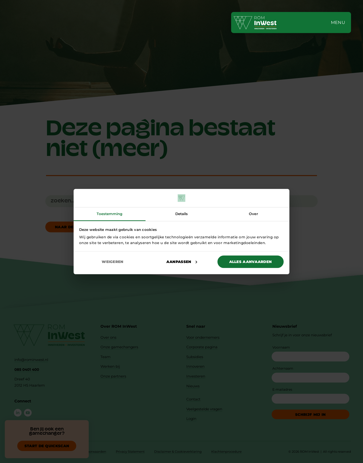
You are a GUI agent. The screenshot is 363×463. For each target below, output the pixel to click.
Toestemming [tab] (109, 213)
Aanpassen (181, 261)
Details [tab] (181, 213)
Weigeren (112, 261)
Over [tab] (253, 213)
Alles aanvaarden (250, 261)
